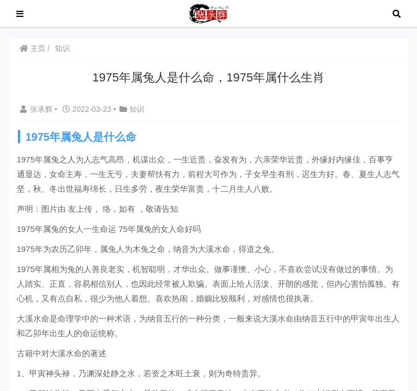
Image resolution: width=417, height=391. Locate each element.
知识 (65, 48)
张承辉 (39, 109)
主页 (35, 48)
